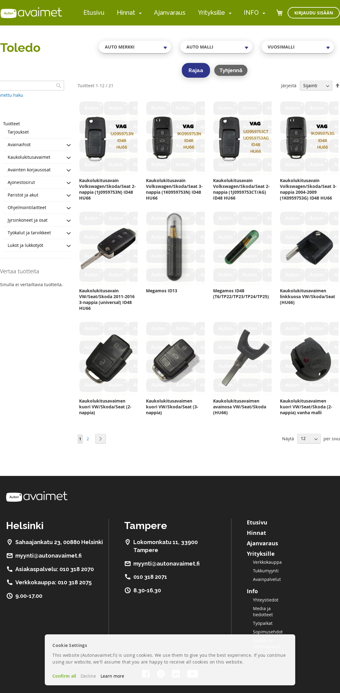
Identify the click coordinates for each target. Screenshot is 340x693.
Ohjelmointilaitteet (27, 207)
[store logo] (31, 12)
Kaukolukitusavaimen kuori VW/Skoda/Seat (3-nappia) (172, 406)
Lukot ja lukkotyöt (25, 245)
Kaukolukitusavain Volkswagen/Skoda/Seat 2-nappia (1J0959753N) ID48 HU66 (107, 189)
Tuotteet (11, 124)
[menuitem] (139, 13)
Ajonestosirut (21, 182)
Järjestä (288, 85)
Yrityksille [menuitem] (211, 12)
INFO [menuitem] (251, 12)
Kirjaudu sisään (313, 13)
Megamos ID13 (161, 291)
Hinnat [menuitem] (126, 12)
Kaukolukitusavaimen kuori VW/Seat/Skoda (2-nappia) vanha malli (306, 406)
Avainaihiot (19, 144)
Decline (88, 676)
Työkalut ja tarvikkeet (29, 233)
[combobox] (135, 47)
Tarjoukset (18, 132)
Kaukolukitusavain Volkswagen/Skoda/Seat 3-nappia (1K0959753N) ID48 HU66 (174, 189)
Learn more (112, 676)
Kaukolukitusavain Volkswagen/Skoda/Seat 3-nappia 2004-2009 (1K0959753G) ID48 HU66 (308, 189)
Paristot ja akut (23, 195)
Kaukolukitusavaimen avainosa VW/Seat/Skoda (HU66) (239, 406)
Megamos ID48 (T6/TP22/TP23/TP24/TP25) (241, 293)
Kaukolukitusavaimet (29, 157)
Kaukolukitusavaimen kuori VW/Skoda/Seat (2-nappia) (105, 406)
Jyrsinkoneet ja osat (28, 220)
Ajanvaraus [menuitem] (169, 12)
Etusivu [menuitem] (94, 12)
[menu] (174, 12)
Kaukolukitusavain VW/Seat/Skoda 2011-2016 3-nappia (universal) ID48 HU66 (107, 299)
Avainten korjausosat (29, 170)
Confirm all (64, 676)
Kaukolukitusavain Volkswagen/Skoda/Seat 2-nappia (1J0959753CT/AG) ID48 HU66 (241, 189)
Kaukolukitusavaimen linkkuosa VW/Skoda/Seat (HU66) (307, 296)
